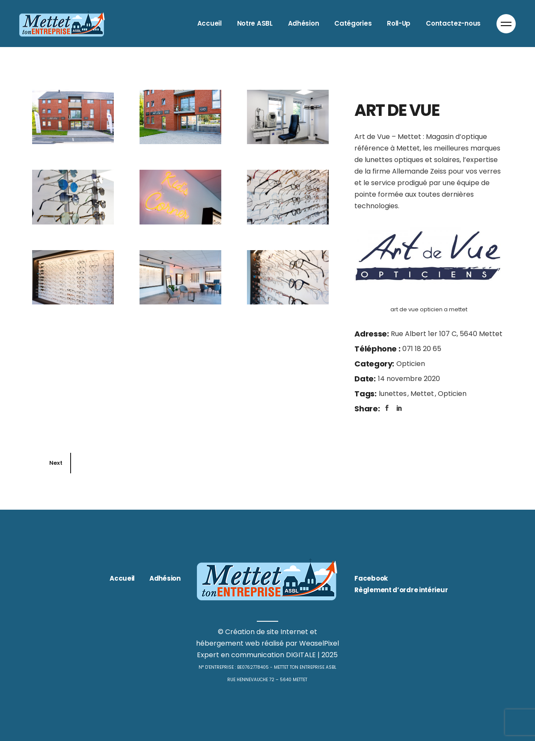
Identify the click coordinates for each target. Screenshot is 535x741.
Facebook (371, 578)
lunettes (393, 394)
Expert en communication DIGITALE (256, 655)
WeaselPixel (319, 643)
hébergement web (228, 643)
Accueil (122, 578)
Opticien (410, 364)
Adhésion (165, 578)
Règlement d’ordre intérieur (401, 589)
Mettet (423, 394)
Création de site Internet (266, 632)
